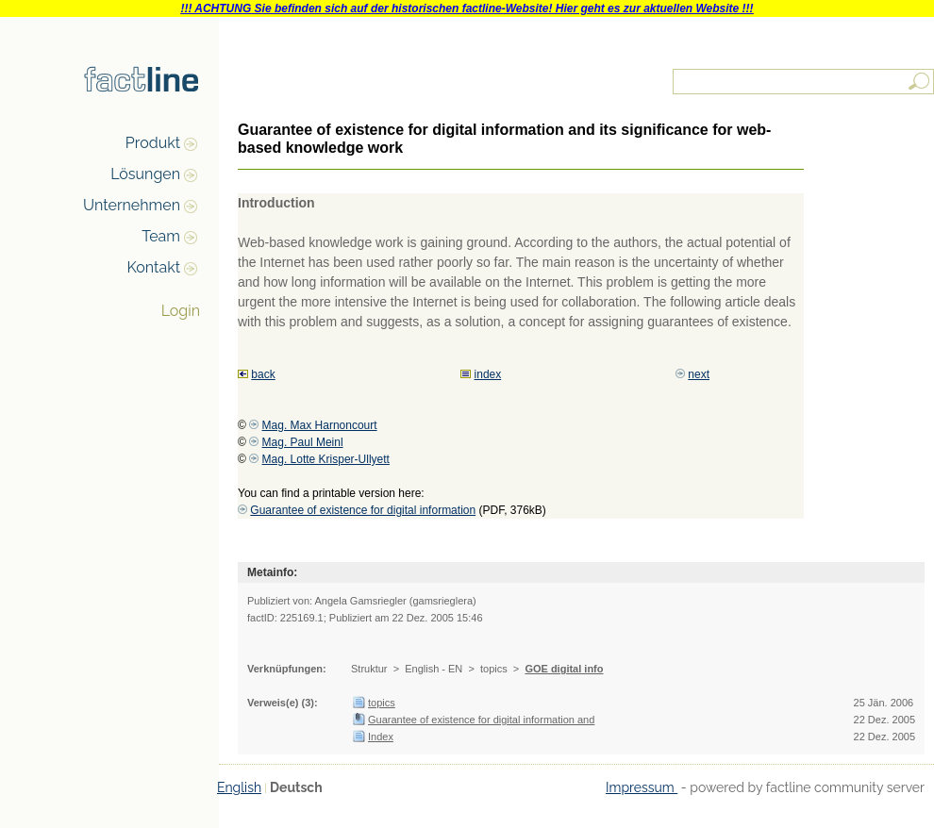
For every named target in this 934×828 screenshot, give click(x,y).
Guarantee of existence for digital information (362, 510)
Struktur (369, 668)
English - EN (433, 668)
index (488, 374)
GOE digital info (564, 668)
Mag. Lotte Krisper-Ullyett (326, 459)
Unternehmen (131, 205)
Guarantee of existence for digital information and (481, 719)
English (239, 787)
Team (161, 236)
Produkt (152, 143)
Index (380, 736)
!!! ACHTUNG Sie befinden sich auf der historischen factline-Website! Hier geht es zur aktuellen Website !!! (466, 8)
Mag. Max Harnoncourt (319, 425)
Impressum (641, 787)
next (698, 374)
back (263, 374)
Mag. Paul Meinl (302, 442)
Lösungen (145, 174)
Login (180, 311)
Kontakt (153, 267)
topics (494, 668)
